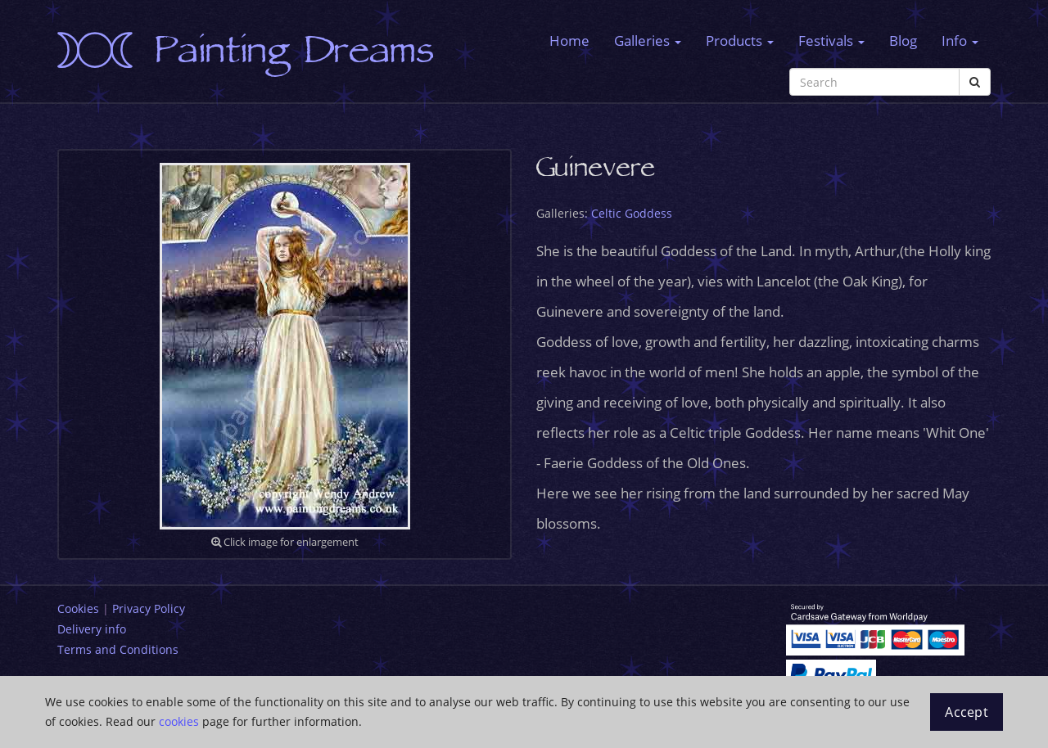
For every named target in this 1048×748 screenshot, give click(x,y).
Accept (966, 712)
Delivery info (91, 629)
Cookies (78, 608)
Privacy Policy (148, 608)
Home (569, 40)
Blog (903, 40)
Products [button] (740, 40)
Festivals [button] (831, 40)
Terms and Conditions (117, 649)
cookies (179, 721)
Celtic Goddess (631, 213)
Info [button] (960, 40)
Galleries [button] (647, 40)
